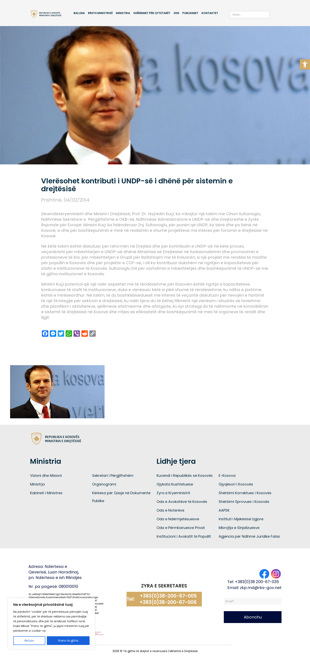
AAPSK (224, 510)
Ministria (123, 13)
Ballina (79, 13)
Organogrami (104, 484)
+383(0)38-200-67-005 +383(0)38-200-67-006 (168, 599)
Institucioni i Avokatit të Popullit (184, 536)
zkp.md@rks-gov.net (261, 587)
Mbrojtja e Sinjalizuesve (239, 527)
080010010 (68, 586)
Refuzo (29, 641)
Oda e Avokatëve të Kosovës (182, 501)
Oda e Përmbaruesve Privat (181, 527)
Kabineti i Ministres (46, 492)
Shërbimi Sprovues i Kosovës (244, 501)
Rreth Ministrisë (100, 13)
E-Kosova (227, 475)
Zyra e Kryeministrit (173, 492)
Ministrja (37, 484)
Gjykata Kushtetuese (175, 484)
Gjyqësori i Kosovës (236, 484)
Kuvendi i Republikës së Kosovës (185, 475)
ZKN (176, 13)
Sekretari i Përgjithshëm (112, 475)
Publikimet (190, 13)
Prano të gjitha (68, 641)
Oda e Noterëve (170, 510)
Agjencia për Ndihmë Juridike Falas (249, 536)
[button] (305, 64)
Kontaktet (209, 13)
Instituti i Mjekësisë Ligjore (241, 519)
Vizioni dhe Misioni (46, 475)
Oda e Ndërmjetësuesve (178, 519)
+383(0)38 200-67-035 (257, 581)
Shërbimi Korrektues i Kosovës (245, 492)
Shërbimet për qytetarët (151, 13)
